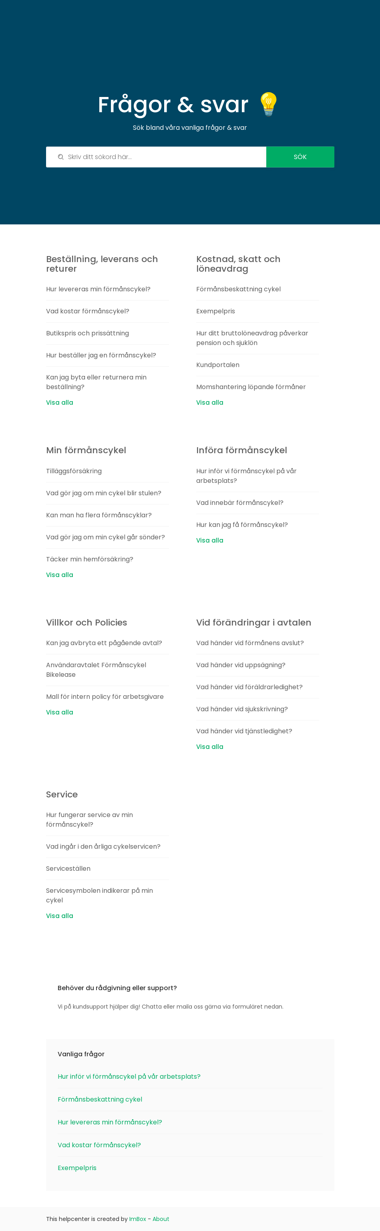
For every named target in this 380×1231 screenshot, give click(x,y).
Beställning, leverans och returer (102, 264)
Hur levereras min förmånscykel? (98, 289)
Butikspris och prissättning (87, 333)
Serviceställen (68, 868)
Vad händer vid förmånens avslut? (250, 643)
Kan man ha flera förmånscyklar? (99, 515)
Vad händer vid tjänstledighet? (244, 731)
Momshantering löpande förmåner (251, 386)
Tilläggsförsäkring (74, 471)
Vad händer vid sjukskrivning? (242, 709)
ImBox (137, 1219)
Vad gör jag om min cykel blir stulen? (103, 493)
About (161, 1219)
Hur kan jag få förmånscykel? (242, 524)
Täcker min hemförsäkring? (89, 559)
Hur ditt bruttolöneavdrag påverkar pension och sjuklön (252, 338)
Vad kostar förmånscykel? (87, 311)
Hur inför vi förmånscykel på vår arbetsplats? (129, 1076)
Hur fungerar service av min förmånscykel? (89, 819)
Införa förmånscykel (241, 450)
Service (62, 794)
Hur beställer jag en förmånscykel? (101, 355)
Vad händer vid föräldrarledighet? (249, 687)
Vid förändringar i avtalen (254, 622)
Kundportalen (217, 364)
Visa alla (59, 402)
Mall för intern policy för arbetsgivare (105, 696)
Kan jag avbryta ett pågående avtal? (104, 643)
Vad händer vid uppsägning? (241, 665)
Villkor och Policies (86, 622)
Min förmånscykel (86, 450)
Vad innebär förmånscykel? (239, 502)
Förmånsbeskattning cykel (238, 289)
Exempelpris (215, 311)
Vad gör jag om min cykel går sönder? (105, 537)
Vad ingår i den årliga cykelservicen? (103, 846)
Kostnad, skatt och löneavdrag (238, 264)
